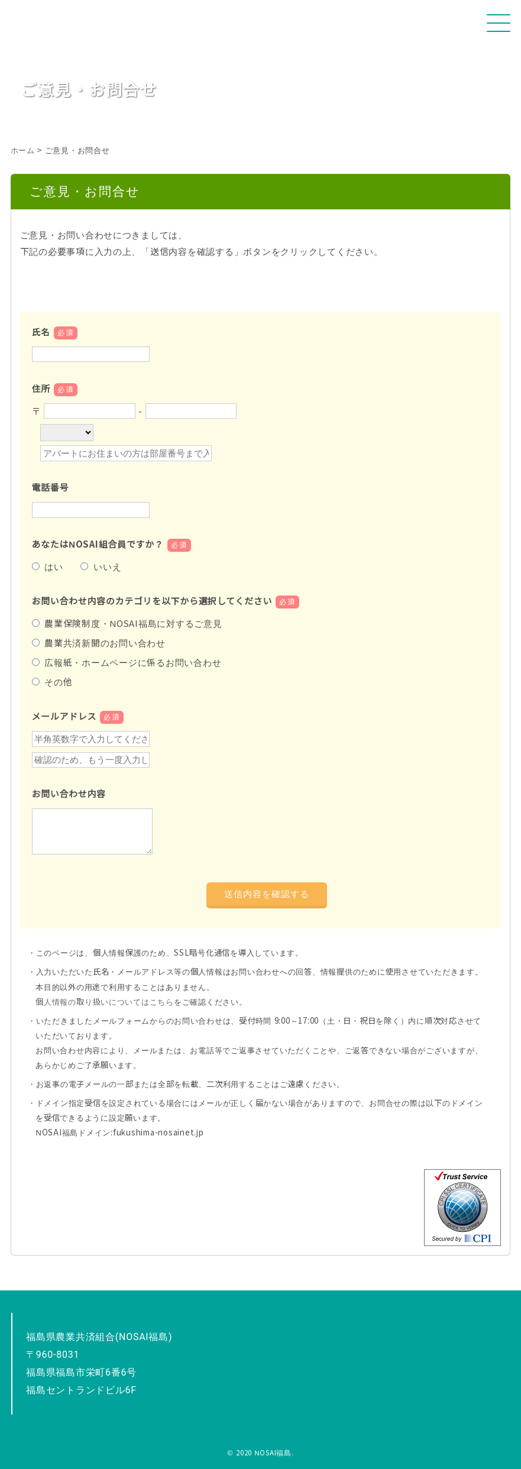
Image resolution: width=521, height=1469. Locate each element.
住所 (54, 389)
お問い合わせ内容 (69, 794)
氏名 (54, 332)
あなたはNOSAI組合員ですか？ (111, 544)
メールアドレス (78, 716)
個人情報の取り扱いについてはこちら (104, 1002)
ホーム (23, 150)
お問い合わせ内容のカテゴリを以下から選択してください (166, 601)
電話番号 (50, 488)
